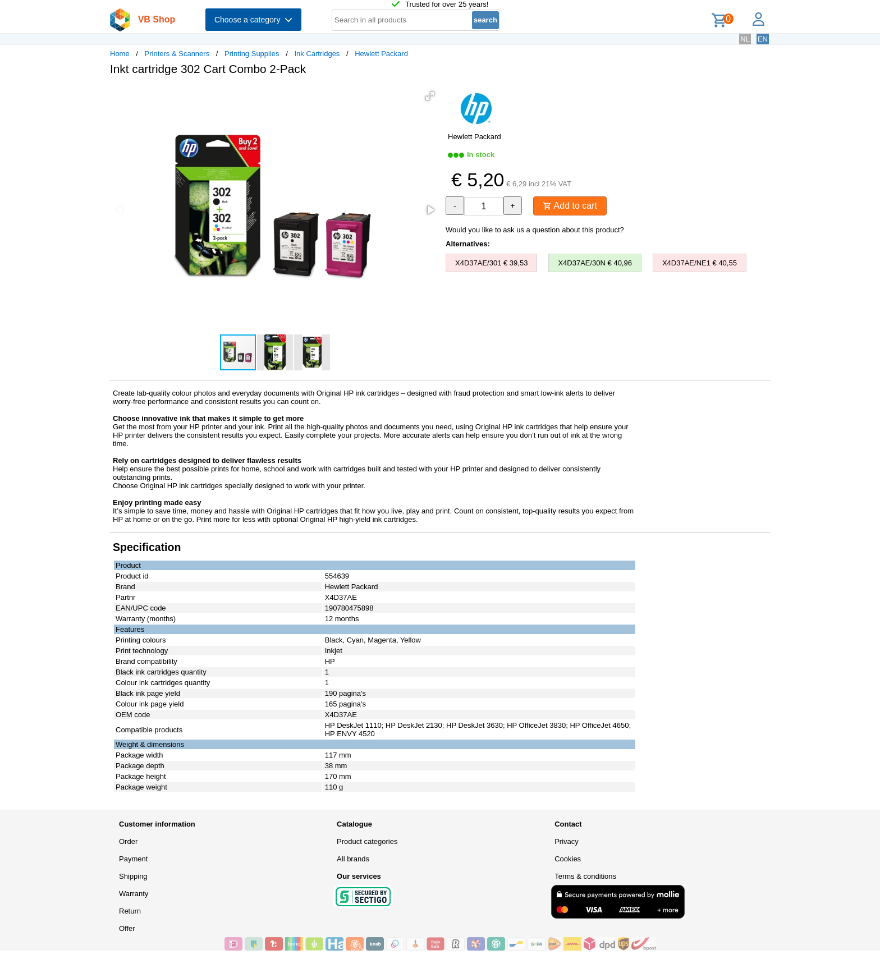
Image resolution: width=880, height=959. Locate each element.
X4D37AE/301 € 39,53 (491, 263)
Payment (133, 859)
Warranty (133, 893)
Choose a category (253, 19)
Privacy (566, 841)
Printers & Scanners (177, 53)
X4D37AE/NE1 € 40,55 (699, 263)
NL (745, 39)
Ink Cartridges (317, 53)
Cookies (567, 859)
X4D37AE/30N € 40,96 (595, 263)
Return (130, 911)
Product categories (367, 841)
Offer (127, 928)
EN (763, 39)
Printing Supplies (251, 53)
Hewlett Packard (381, 53)
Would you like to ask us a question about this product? (535, 230)
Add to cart (570, 205)
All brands (353, 859)
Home (120, 53)
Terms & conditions (585, 876)
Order (128, 841)
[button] (430, 96)
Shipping (133, 876)
